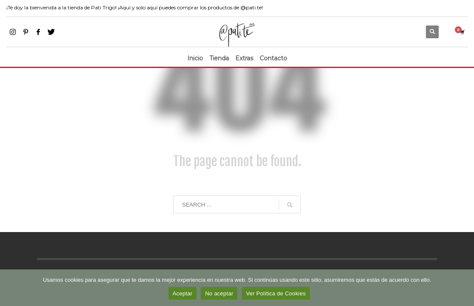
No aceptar (219, 293)
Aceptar (183, 293)
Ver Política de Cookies (276, 293)
